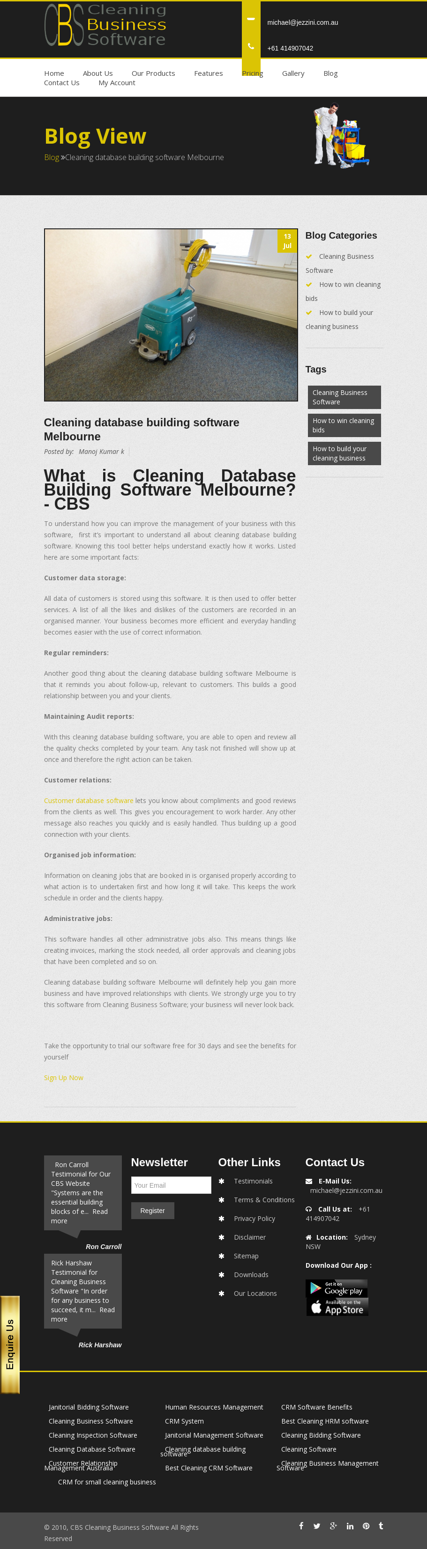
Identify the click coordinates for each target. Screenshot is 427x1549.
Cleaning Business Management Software (328, 1465)
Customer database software (89, 800)
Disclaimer (250, 1237)
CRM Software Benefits (316, 1407)
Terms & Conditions (264, 1199)
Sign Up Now (63, 1077)
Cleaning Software (309, 1449)
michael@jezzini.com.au (303, 22)
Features (208, 73)
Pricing (252, 73)
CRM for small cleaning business (107, 1481)
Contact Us (62, 82)
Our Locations (255, 1293)
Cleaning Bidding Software (321, 1435)
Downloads (251, 1274)
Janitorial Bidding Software (89, 1407)
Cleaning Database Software (92, 1449)
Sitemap (246, 1255)
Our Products (153, 73)
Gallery (293, 73)
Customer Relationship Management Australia (81, 1465)
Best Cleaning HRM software (325, 1421)
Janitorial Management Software (214, 1435)
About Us (98, 73)
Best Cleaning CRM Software (209, 1467)
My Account (116, 82)
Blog (330, 73)
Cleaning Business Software (340, 397)
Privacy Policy (254, 1218)
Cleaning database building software (203, 1451)
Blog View (95, 135)
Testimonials (253, 1180)
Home (54, 73)
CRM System (184, 1421)
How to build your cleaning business (340, 453)
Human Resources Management (214, 1407)
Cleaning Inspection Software (93, 1435)
